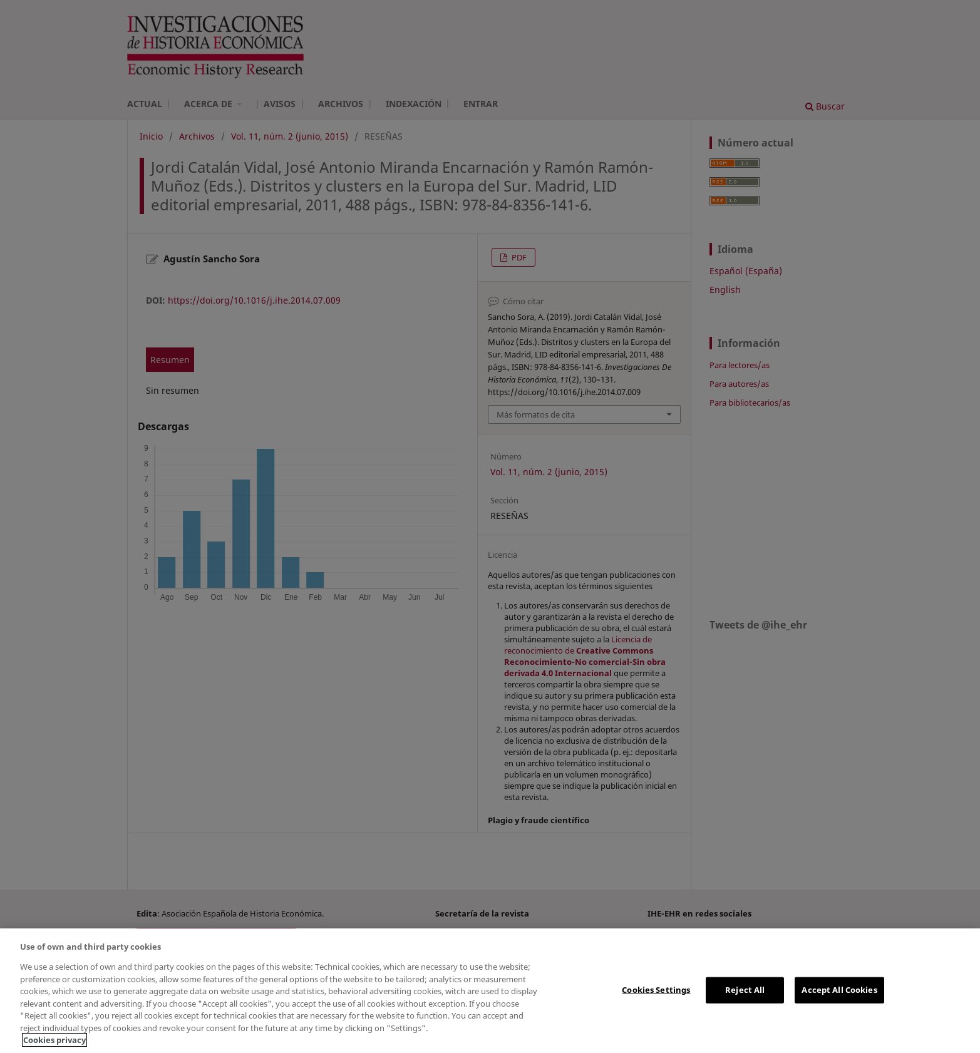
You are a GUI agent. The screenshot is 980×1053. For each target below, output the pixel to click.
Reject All (745, 989)
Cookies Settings (656, 989)
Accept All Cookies (839, 989)
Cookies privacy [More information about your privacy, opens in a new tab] (54, 1039)
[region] (490, 990)
